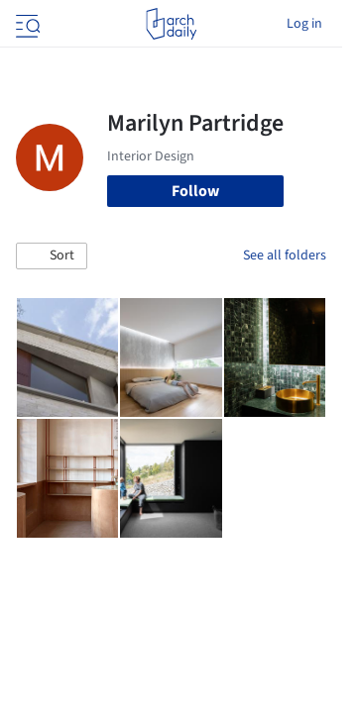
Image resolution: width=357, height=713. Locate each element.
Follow (195, 191)
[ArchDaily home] (171, 24)
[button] (51, 256)
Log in (304, 24)
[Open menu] (26, 24)
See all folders (284, 255)
